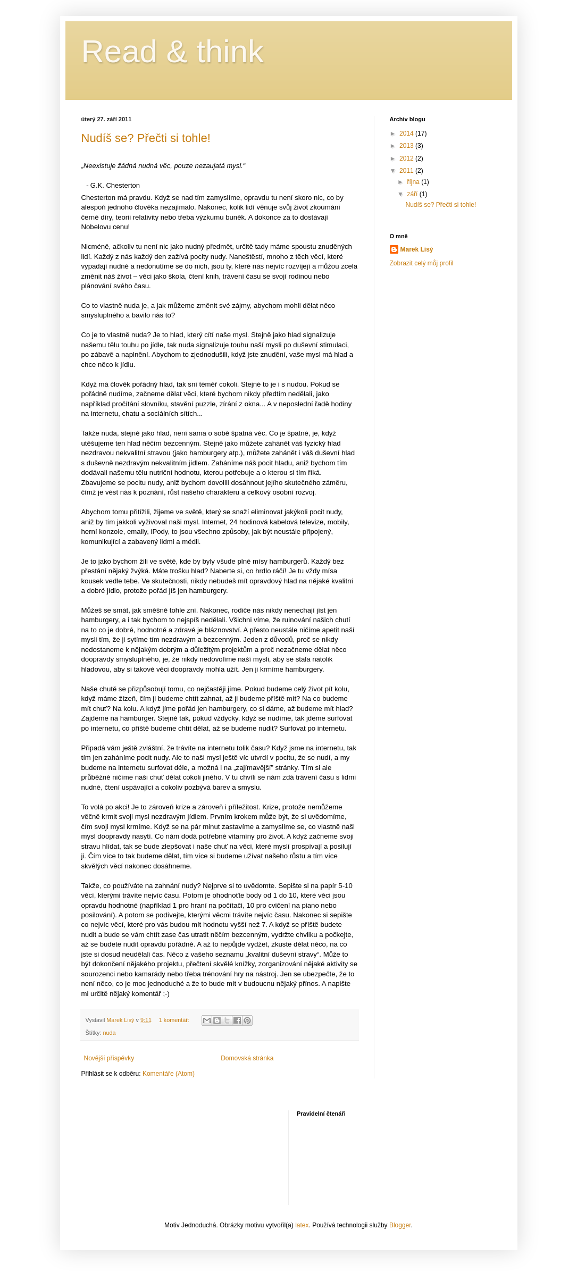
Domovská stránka (247, 1058)
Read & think (172, 51)
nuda (109, 1033)
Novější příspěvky (109, 1058)
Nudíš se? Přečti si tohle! (146, 138)
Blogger (400, 1225)
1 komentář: (175, 1020)
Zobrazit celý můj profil (422, 263)
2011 (407, 170)
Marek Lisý (416, 249)
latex (301, 1225)
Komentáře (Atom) (169, 1073)
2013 (407, 145)
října (414, 182)
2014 (407, 133)
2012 (407, 158)
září (413, 194)
